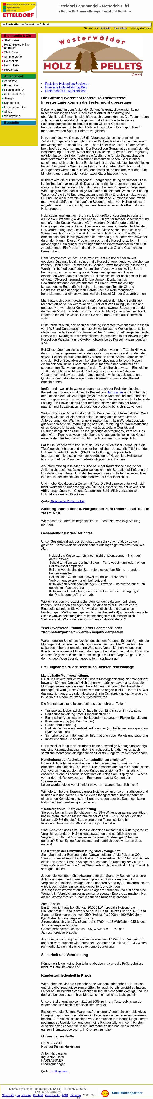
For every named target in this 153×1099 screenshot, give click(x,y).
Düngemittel (12, 102)
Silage (8, 111)
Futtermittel (11, 85)
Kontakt (29, 24)
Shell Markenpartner (127, 1093)
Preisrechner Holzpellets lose (65, 91)
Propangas (11, 69)
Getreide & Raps (14, 94)
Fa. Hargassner (59, 1071)
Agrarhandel (13, 76)
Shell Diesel (11, 52)
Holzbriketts (11, 65)
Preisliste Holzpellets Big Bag (66, 87)
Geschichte (52, 1095)
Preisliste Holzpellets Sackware (67, 83)
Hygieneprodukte (15, 107)
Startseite (12, 24)
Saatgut (9, 98)
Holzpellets (120, 28)
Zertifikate (10, 81)
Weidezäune (12, 116)
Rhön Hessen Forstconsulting (67, 501)
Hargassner (115, 392)
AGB (65, 1095)
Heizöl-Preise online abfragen (17, 46)
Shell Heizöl (11, 40)
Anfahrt (44, 24)
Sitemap (75, 1095)
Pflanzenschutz (14, 89)
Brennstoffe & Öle (17, 35)
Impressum (24, 1095)
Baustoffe (11, 122)
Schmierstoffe (13, 56)
